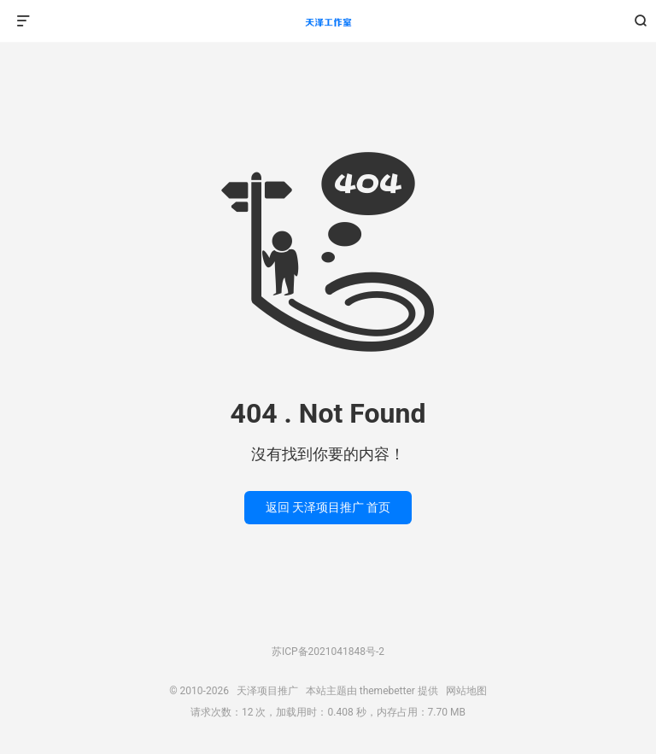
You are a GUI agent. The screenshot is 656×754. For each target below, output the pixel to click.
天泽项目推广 (328, 21)
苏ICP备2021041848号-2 (328, 652)
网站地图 (466, 691)
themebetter (387, 691)
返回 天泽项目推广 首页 (328, 507)
